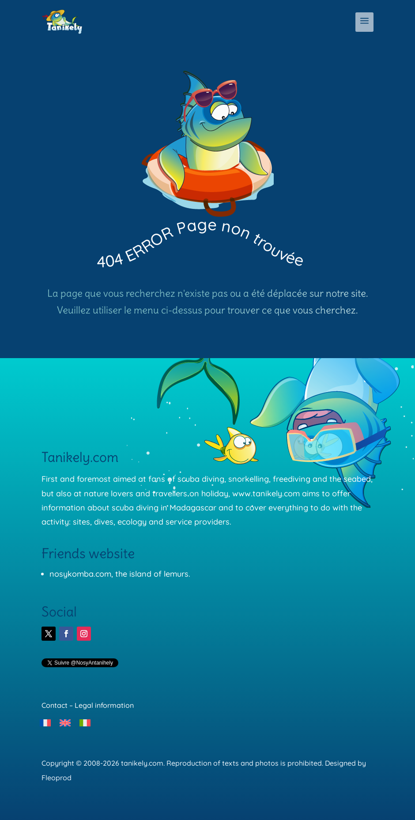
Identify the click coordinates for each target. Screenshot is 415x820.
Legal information (104, 705)
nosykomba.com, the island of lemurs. (119, 574)
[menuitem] (45, 722)
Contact (55, 705)
